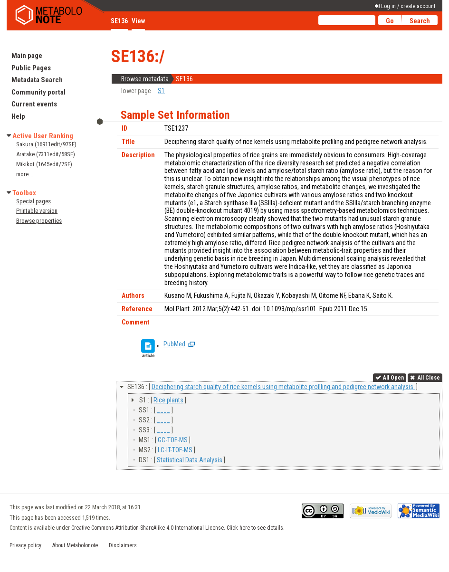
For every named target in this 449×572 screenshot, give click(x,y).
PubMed (174, 344)
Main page (26, 55)
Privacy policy (25, 545)
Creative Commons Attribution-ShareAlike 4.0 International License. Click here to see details (177, 527)
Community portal (38, 92)
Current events (34, 104)
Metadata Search (37, 80)
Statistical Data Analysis (189, 460)
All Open (393, 377)
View (138, 21)
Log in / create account (408, 6)
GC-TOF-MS (173, 440)
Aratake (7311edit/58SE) (45, 154)
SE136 (119, 21)
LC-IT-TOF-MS (175, 450)
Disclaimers (123, 545)
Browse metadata (145, 79)
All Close (428, 377)
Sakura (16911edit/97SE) (46, 144)
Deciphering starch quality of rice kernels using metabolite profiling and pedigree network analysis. (283, 387)
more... (24, 174)
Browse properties (39, 220)
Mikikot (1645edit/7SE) (44, 164)
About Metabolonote (75, 545)
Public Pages (31, 68)
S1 (161, 91)
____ (163, 410)
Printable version (36, 210)
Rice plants (168, 400)
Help (18, 116)
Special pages (33, 201)
